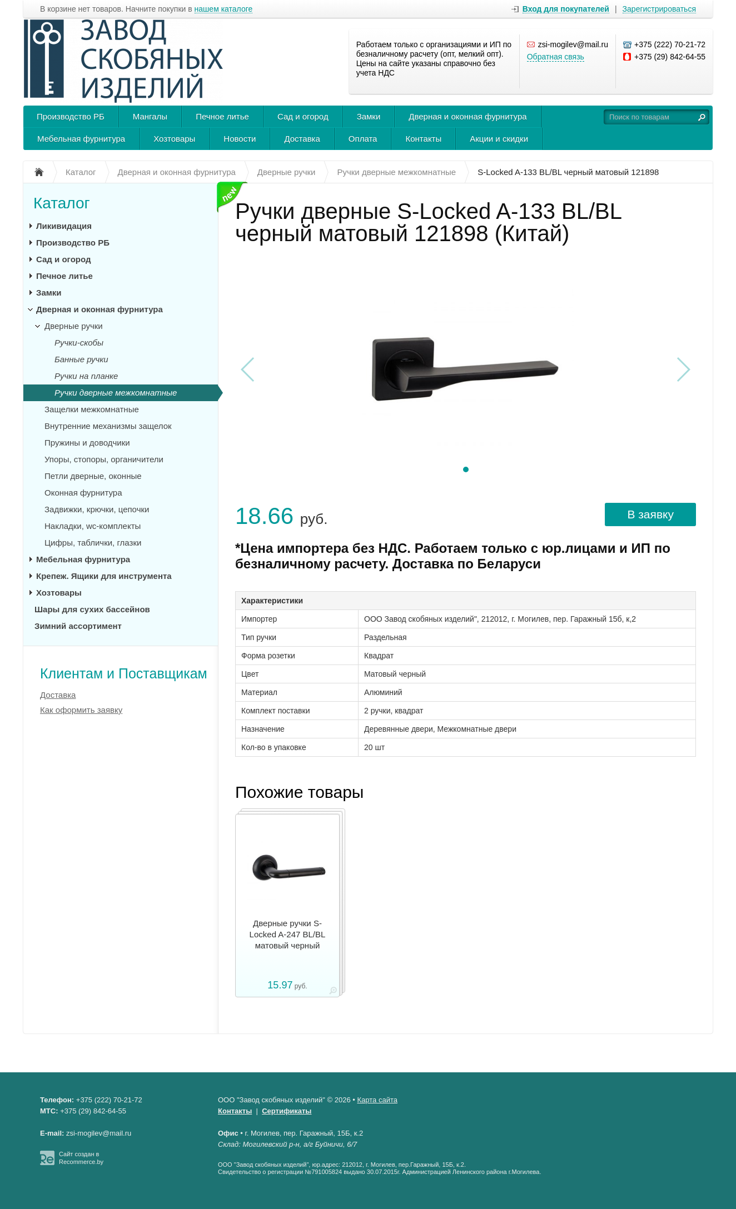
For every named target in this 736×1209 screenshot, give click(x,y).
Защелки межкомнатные (91, 409)
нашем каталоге (224, 9)
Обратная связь (555, 56)
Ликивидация (64, 226)
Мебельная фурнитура (81, 138)
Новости (239, 138)
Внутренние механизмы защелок (108, 426)
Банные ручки (81, 359)
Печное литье (222, 116)
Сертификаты (286, 1111)
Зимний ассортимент (78, 626)
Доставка (302, 138)
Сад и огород (303, 116)
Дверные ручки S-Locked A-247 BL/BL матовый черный (288, 934)
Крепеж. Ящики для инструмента (104, 576)
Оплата (363, 138)
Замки (369, 116)
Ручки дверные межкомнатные (115, 392)
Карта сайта (377, 1100)
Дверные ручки (73, 326)
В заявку (650, 514)
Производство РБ (71, 116)
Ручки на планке (86, 376)
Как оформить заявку (81, 710)
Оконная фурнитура (83, 492)
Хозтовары (174, 138)
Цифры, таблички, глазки (92, 542)
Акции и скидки (499, 138)
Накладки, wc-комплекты (92, 526)
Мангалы (150, 116)
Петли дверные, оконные (93, 476)
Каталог (61, 203)
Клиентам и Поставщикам (123, 673)
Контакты (423, 138)
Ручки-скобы (78, 342)
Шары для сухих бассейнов (92, 609)
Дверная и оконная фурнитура (467, 116)
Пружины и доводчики (87, 442)
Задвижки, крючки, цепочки (96, 509)
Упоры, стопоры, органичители (103, 459)
